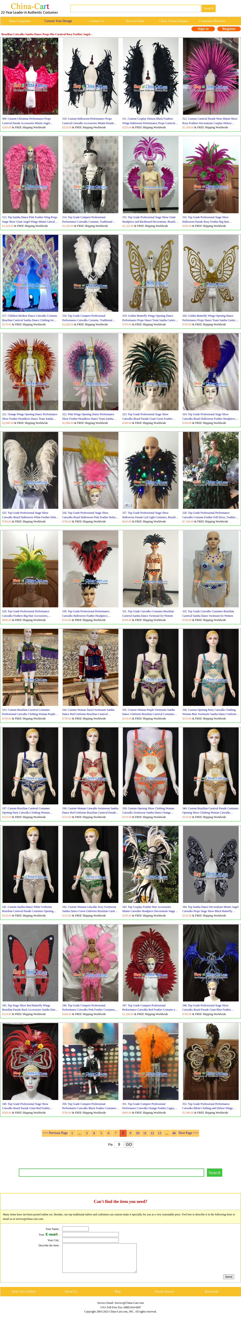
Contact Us (96, 21)
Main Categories (20, 21)
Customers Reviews (212, 21)
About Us (70, 1297)
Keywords (211, 1297)
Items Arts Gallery (24, 1297)
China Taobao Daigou (173, 21)
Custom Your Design (58, 21)
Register (229, 29)
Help (117, 1297)
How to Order (135, 21)
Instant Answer (165, 1297)
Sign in (203, 29)
